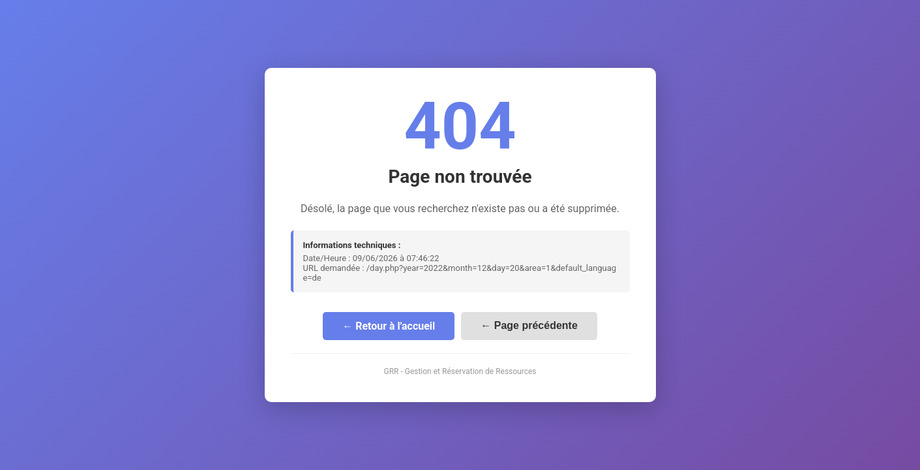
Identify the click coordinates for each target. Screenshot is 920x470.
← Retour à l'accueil (388, 326)
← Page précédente (529, 325)
